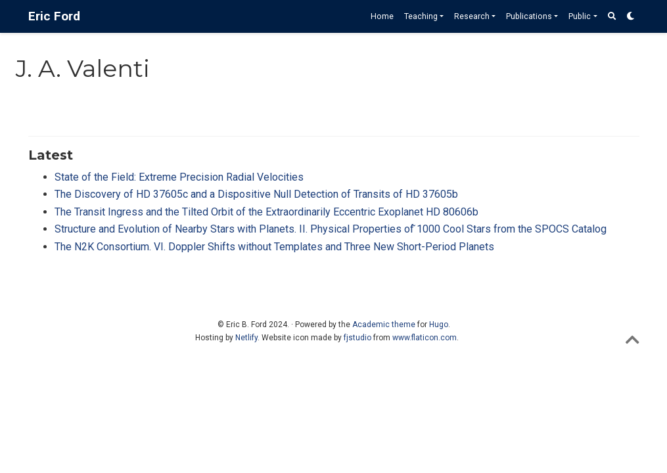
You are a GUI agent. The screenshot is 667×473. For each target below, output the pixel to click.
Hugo (438, 324)
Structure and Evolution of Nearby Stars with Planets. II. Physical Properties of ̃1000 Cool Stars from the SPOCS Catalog (331, 229)
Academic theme (383, 324)
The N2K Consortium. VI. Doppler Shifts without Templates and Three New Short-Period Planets (274, 246)
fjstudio (357, 337)
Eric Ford (54, 16)
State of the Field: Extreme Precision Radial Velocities (179, 177)
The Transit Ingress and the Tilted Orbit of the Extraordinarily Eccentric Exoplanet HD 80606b (266, 212)
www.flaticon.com (424, 337)
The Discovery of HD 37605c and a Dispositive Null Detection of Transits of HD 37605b (256, 194)
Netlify (246, 337)
